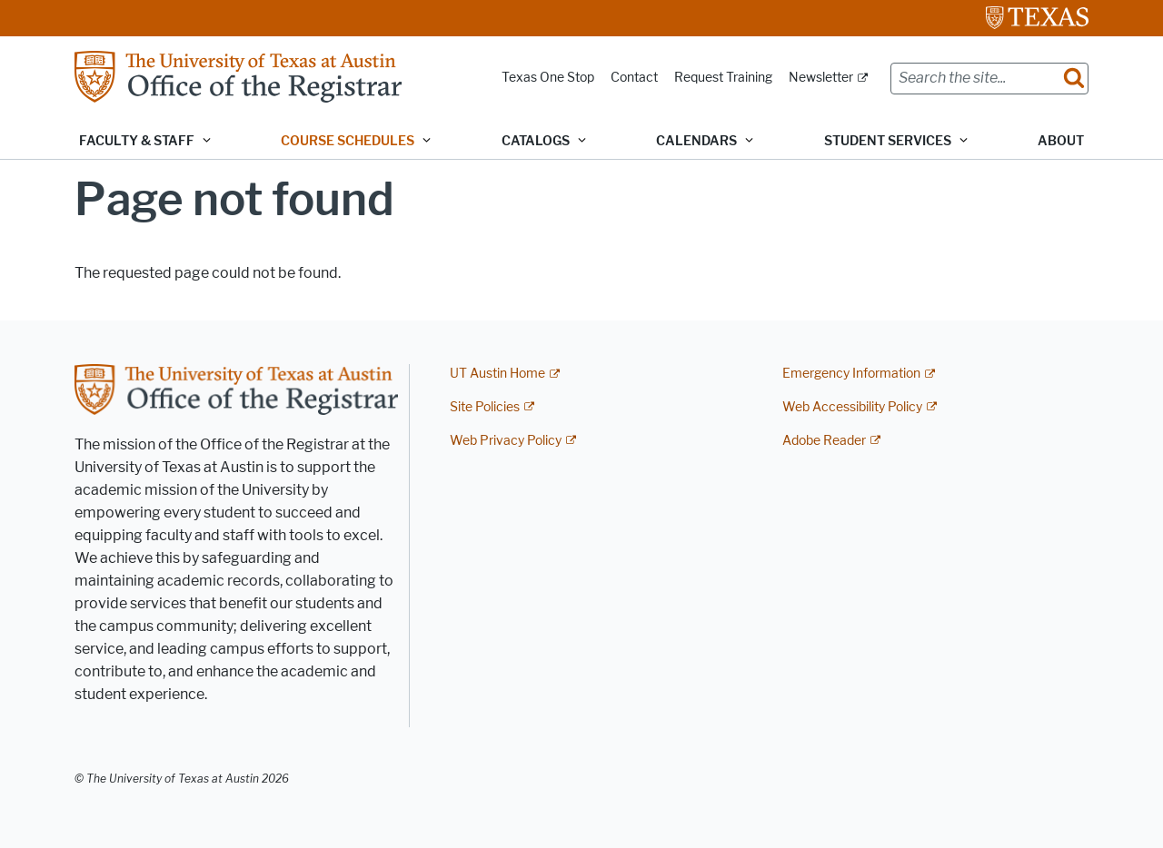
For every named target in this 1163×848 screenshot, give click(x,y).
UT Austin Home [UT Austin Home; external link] (497, 373)
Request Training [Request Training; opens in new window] (723, 77)
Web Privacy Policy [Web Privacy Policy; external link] (506, 441)
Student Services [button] (887, 141)
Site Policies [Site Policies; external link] (485, 407)
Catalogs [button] (536, 141)
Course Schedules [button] (347, 141)
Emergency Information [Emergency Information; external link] (851, 373)
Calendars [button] (696, 141)
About (1061, 141)
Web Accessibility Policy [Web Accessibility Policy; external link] (852, 407)
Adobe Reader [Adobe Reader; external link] (824, 441)
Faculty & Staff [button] (136, 141)
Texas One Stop (548, 77)
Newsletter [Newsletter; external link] (821, 77)
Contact (634, 77)
